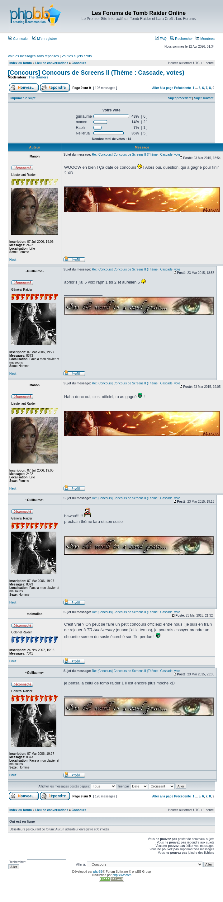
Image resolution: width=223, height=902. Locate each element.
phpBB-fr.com (121, 875)
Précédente (182, 88)
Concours (79, 63)
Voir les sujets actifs (77, 56)
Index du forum (20, 63)
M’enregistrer (44, 38)
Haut (12, 259)
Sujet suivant (203, 98)
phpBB (97, 871)
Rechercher (181, 38)
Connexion (19, 38)
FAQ (161, 38)
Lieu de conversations (51, 63)
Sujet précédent (180, 98)
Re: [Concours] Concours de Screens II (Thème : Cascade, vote (136, 154)
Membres (205, 38)
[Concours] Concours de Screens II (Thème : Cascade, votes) (96, 72)
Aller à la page (162, 88)
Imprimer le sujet (23, 98)
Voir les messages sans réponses (33, 56)
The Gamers (39, 77)
